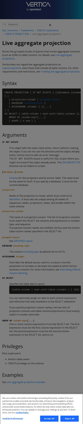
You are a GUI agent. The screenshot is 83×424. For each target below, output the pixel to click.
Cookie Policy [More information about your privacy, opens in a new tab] (22, 415)
